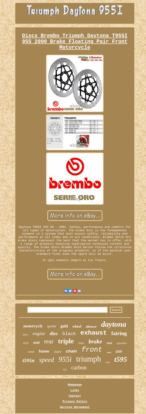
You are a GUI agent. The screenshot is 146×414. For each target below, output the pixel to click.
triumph (88, 359)
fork (65, 369)
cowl (31, 351)
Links (74, 390)
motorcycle (32, 326)
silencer (91, 326)
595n (81, 343)
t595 (120, 359)
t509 (118, 351)
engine (39, 333)
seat (36, 342)
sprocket (122, 343)
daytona (113, 324)
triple (66, 341)
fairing (119, 333)
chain (71, 351)
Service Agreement (75, 407)
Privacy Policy (74, 401)
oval (109, 352)
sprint (51, 326)
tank (108, 362)
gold (64, 326)
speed (46, 359)
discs (25, 334)
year (109, 343)
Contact (75, 396)
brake (95, 341)
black (69, 333)
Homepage (75, 384)
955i (65, 359)
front (91, 350)
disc (54, 333)
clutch (57, 351)
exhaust (93, 332)
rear (48, 341)
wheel (76, 326)
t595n (28, 360)
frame (44, 351)
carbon (78, 367)
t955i (26, 343)
